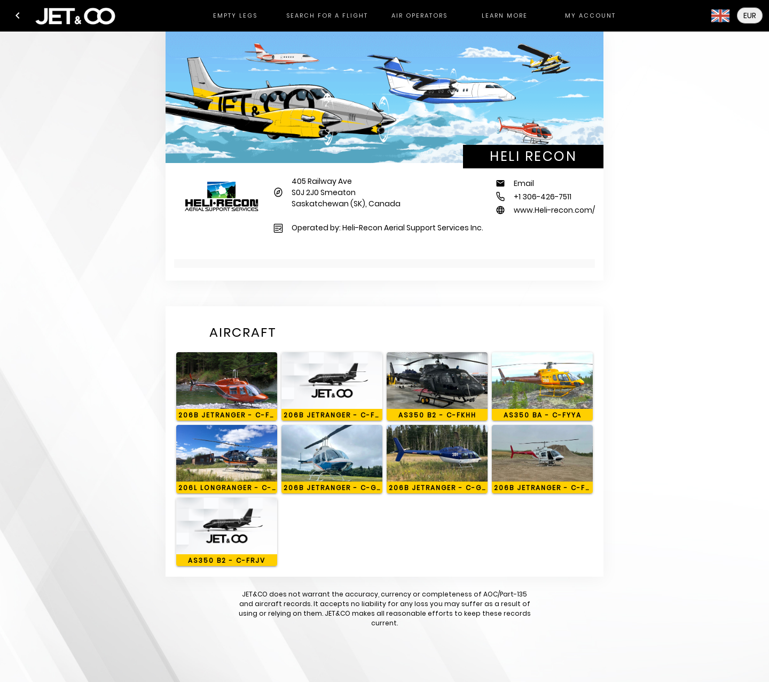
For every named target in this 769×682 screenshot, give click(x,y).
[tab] (235, 16)
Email (524, 183)
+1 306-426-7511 (542, 196)
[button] (17, 15)
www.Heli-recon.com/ (554, 210)
